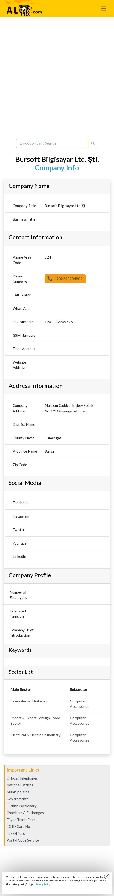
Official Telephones (22, 778)
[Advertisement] (57, 78)
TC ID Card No (18, 826)
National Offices (20, 785)
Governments (17, 799)
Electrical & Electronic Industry (36, 735)
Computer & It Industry (29, 701)
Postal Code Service (23, 840)
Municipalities (18, 792)
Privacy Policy (43, 884)
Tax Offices (16, 833)
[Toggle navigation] (103, 8)
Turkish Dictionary (22, 806)
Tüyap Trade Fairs (21, 819)
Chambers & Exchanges (25, 812)
